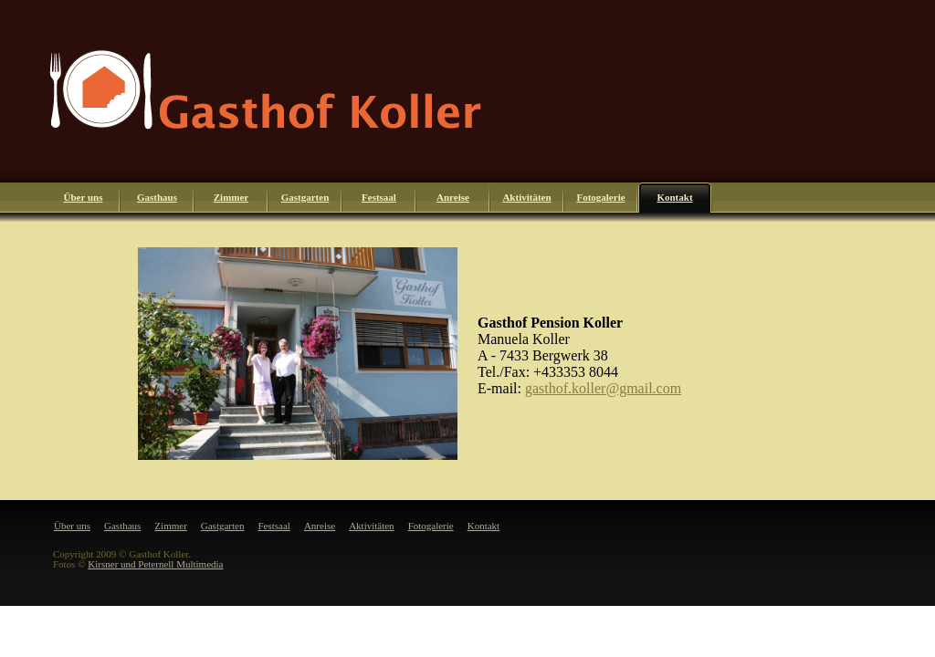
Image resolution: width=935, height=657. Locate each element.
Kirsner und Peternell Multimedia (155, 563)
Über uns (83, 197)
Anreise (452, 197)
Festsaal (379, 197)
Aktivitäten (526, 197)
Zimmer (231, 197)
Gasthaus (157, 197)
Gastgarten (305, 197)
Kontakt (674, 197)
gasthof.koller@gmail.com (603, 388)
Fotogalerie (600, 197)
